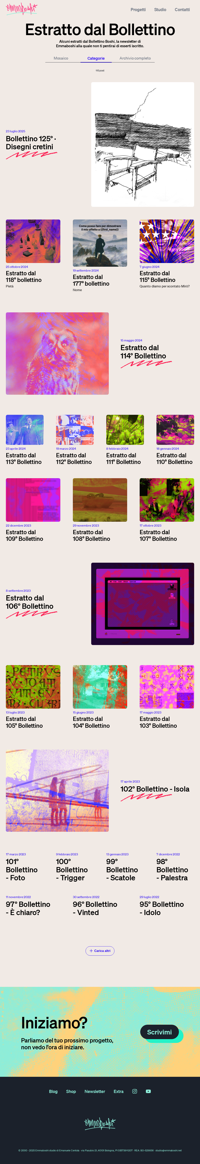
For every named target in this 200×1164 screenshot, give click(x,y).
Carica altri (100, 950)
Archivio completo (135, 58)
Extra (119, 1091)
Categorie (96, 58)
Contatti (182, 8)
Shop (71, 1091)
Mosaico (61, 58)
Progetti (138, 8)
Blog (53, 1091)
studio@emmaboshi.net (168, 1150)
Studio (160, 8)
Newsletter (95, 1091)
